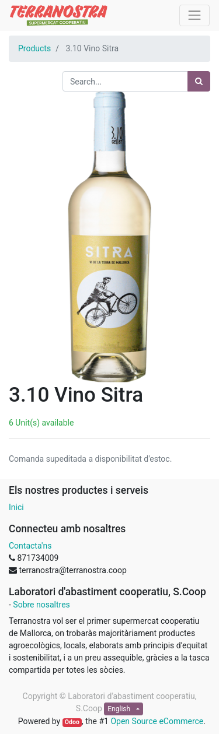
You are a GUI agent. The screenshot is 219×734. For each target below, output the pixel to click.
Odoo (72, 722)
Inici (16, 507)
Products (34, 48)
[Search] (198, 81)
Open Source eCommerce (156, 721)
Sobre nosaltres (41, 604)
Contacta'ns (30, 545)
